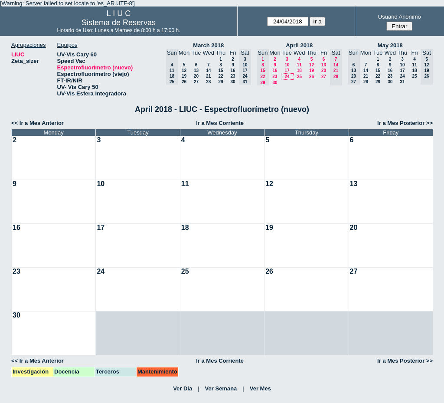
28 (208, 81)
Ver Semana (221, 388)
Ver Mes (260, 388)
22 (220, 76)
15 (220, 70)
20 (196, 76)
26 (184, 81)
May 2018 (390, 45)
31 (402, 81)
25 (299, 76)
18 (299, 70)
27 (196, 81)
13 (196, 70)
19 (184, 76)
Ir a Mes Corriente (220, 123)
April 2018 (299, 45)
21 (208, 76)
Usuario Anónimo (399, 16)
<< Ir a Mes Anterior (37, 123)
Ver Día (182, 388)
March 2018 (208, 45)
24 (286, 76)
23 (232, 76)
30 (232, 81)
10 (286, 64)
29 (220, 81)
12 (184, 70)
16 (232, 70)
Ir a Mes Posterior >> (405, 123)
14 (208, 70)
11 (299, 64)
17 (286, 70)
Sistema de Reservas (119, 22)
